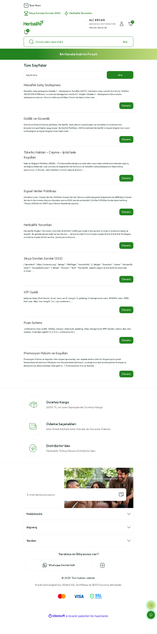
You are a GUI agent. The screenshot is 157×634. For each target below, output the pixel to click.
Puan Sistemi (33, 323)
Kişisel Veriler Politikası (40, 191)
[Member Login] (121, 23)
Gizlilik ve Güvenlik (37, 118)
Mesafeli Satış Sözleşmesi (42, 85)
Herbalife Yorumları (38, 225)
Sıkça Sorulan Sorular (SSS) (43, 258)
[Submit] (121, 494)
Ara (125, 41)
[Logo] (33, 23)
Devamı (126, 105)
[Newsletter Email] (75, 494)
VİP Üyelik (31, 292)
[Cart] (130, 23)
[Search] (78, 41)
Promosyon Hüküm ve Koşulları (46, 353)
